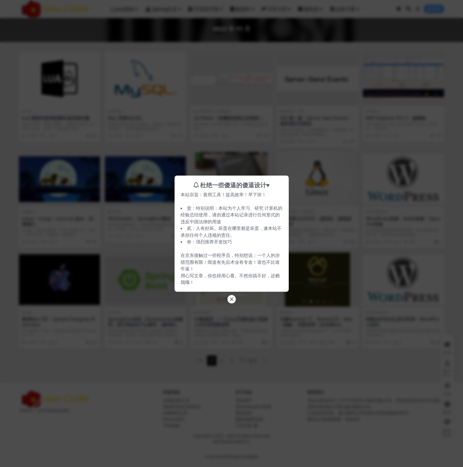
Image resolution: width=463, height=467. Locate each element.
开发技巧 (223, 242)
